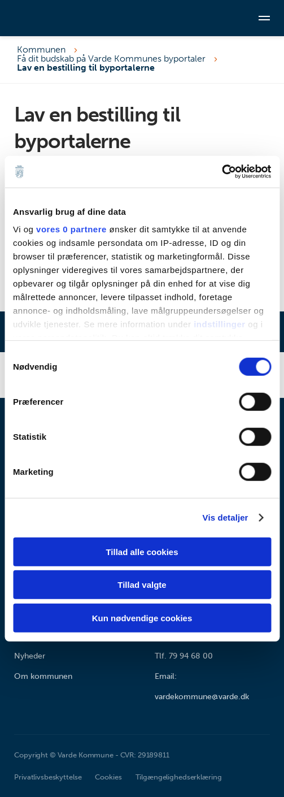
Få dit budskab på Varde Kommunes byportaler (111, 58)
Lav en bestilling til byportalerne (86, 67)
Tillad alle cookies (142, 551)
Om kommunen (43, 676)
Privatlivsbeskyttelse (47, 777)
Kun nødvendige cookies (142, 617)
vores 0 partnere (71, 229)
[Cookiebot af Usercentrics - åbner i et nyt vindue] (221, 171)
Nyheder (29, 656)
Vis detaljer (225, 517)
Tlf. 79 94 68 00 (184, 656)
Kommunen (41, 49)
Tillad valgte (141, 585)
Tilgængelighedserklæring (179, 777)
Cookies (108, 777)
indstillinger (220, 324)
